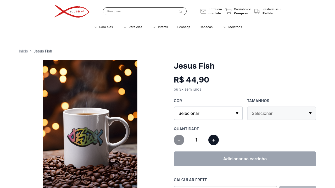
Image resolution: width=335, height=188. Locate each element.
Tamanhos (258, 100)
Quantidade (186, 129)
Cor (178, 100)
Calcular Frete (190, 180)
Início (23, 51)
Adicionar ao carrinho (245, 158)
